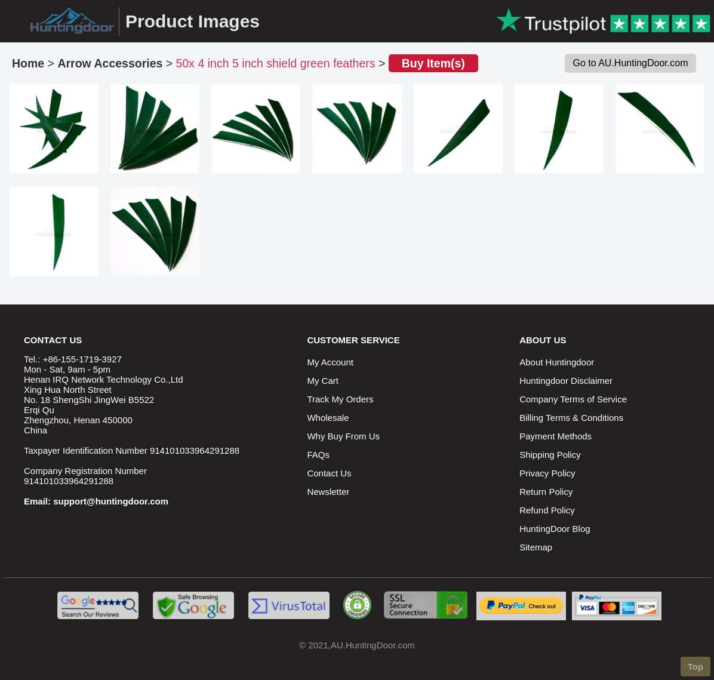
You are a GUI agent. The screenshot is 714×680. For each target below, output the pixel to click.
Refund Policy (547, 510)
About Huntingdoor (556, 362)
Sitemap (535, 547)
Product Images (192, 21)
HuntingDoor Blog (554, 529)
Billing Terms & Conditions (571, 418)
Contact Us (329, 473)
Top (695, 666)
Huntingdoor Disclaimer (566, 381)
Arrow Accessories (109, 63)
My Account (330, 362)
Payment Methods (555, 436)
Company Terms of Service (573, 399)
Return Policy (546, 492)
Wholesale (328, 418)
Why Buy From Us (343, 436)
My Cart (322, 381)
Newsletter (328, 492)
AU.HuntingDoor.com (373, 645)
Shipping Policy (550, 455)
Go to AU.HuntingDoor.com (630, 63)
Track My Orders (340, 399)
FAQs (318, 455)
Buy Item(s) (433, 63)
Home (28, 63)
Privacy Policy (547, 473)
